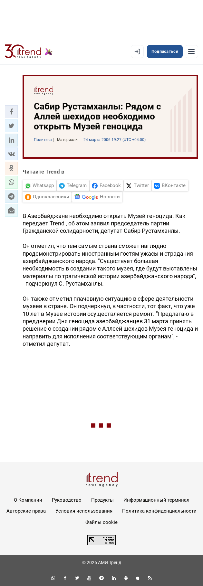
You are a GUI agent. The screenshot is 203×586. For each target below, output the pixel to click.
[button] (11, 112)
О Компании (28, 500)
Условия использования (83, 511)
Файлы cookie (101, 522)
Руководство (67, 500)
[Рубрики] (191, 51)
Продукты (102, 500)
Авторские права (26, 511)
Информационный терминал (156, 500)
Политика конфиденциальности (159, 511)
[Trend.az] (29, 51)
